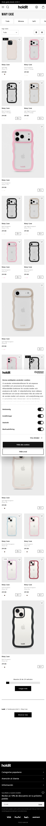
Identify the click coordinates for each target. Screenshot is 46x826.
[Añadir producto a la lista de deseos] (19, 39)
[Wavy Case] (12, 49)
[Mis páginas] (36, 7)
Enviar (40, 804)
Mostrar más (23, 715)
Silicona (21, 21)
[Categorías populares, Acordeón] (23, 772)
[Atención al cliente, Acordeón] (23, 778)
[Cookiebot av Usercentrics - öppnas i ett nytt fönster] (34, 372)
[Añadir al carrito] (40, 74)
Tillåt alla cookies (23, 445)
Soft (34, 21)
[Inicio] (3, 709)
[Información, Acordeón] (23, 785)
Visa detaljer (34, 438)
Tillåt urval (23, 452)
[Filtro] (42, 32)
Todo (7, 21)
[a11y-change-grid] (36, 32)
